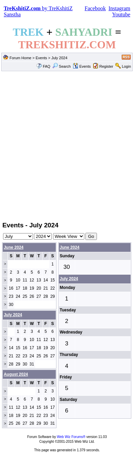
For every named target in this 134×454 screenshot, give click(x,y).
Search (61, 66)
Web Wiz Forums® (71, 437)
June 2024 (13, 247)
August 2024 (16, 374)
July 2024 (69, 278)
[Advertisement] (67, 146)
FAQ (46, 66)
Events (41, 58)
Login (126, 66)
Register (106, 66)
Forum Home (20, 58)
